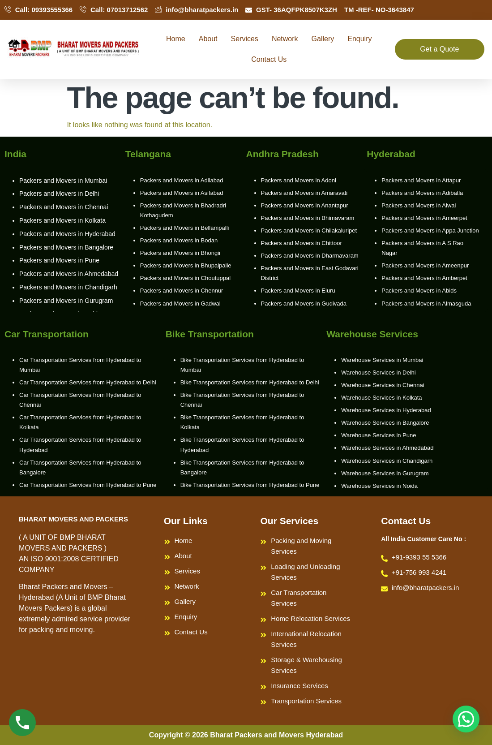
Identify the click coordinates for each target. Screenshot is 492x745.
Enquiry (359, 39)
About (208, 39)
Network (285, 39)
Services (244, 39)
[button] (466, 719)
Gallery (323, 39)
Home (175, 39)
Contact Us (269, 59)
